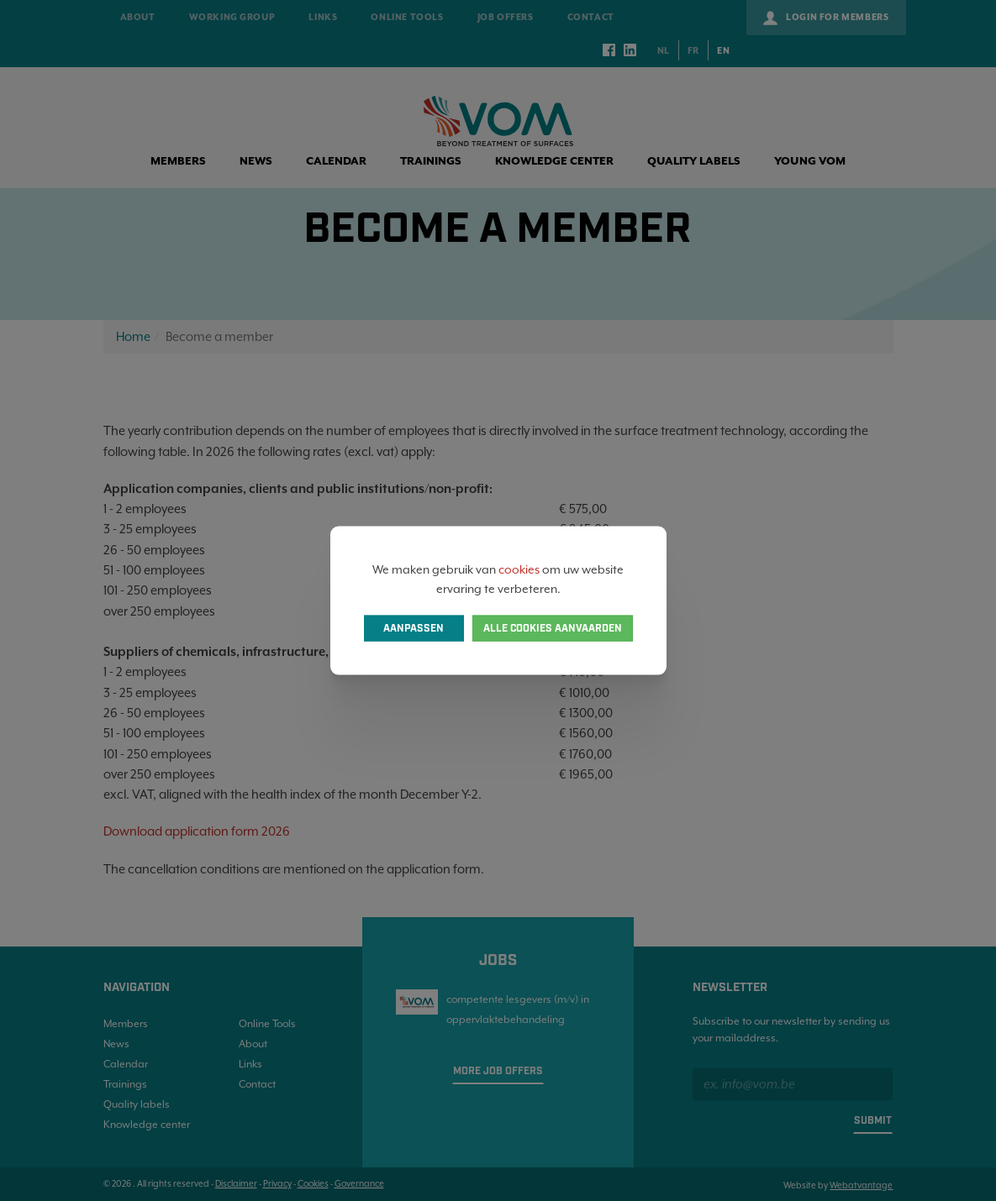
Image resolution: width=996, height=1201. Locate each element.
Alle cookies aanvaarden (552, 627)
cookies (519, 569)
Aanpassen (413, 627)
